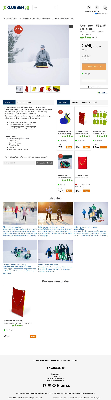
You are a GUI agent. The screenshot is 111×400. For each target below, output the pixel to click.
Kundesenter (65, 360)
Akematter (46, 19)
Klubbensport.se (57, 393)
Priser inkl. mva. (101, 14)
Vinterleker (35, 19)
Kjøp (94, 66)
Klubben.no (15, 19)
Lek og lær (25, 19)
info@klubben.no (58, 378)
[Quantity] (85, 59)
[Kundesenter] (88, 7)
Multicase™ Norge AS (94, 398)
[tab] (9, 102)
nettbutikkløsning (75, 398)
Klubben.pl (91, 393)
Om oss (75, 360)
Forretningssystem (59, 398)
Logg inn (97, 8)
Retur (47, 360)
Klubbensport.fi (74, 393)
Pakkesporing (38, 360)
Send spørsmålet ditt (44, 163)
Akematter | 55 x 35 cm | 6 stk (63, 19)
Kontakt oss (55, 360)
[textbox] (19, 162)
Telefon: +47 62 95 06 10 (55, 380)
